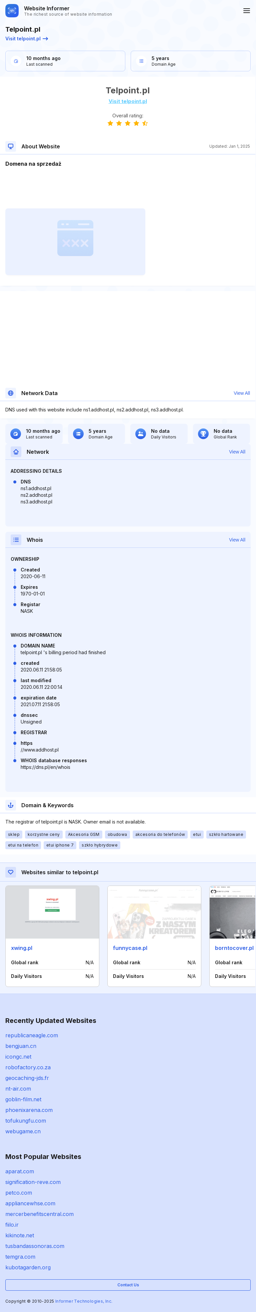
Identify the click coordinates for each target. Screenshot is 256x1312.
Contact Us (128, 1284)
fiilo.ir (12, 1224)
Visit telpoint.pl (26, 38)
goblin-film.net (23, 1099)
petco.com (18, 1192)
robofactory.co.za (28, 1067)
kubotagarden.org (28, 1267)
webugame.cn (23, 1131)
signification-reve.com (33, 1182)
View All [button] (242, 393)
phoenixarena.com (29, 1110)
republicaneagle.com (31, 1035)
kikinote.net (19, 1235)
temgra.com (20, 1256)
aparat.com (19, 1171)
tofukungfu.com (25, 1120)
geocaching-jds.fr (27, 1078)
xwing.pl (21, 948)
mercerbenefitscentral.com (39, 1214)
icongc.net (18, 1056)
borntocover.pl (234, 948)
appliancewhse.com (30, 1203)
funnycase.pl (130, 948)
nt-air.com (18, 1088)
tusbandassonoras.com (34, 1246)
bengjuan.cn (20, 1046)
